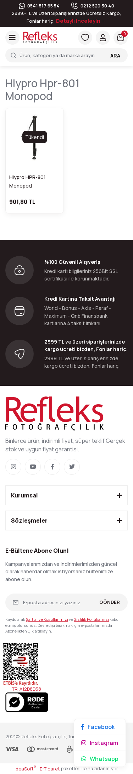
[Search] (66, 55)
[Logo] (40, 37)
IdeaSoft (25, 768)
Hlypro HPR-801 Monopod (27, 181)
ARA (115, 55)
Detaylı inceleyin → (81, 20)
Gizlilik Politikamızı (91, 619)
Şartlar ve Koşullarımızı (47, 619)
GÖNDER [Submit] (109, 602)
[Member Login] (103, 37)
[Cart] (120, 37)
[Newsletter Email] (66, 602)
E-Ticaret (50, 768)
